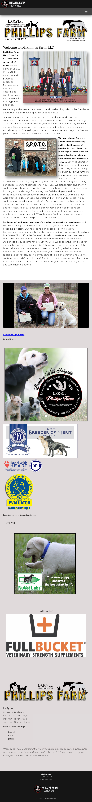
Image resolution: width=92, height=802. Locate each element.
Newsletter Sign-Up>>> (13, 335)
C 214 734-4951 (46, 779)
